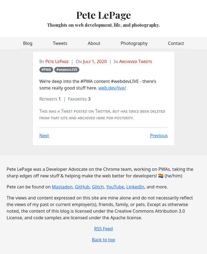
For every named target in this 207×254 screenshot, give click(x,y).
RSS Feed (103, 229)
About (94, 43)
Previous (159, 136)
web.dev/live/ (112, 88)
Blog (28, 43)
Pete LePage (103, 15)
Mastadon (62, 187)
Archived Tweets (135, 61)
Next (44, 136)
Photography (134, 43)
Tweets (60, 43)
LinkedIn (135, 187)
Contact (176, 43)
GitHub (82, 187)
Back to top (103, 240)
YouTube (115, 187)
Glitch (98, 187)
